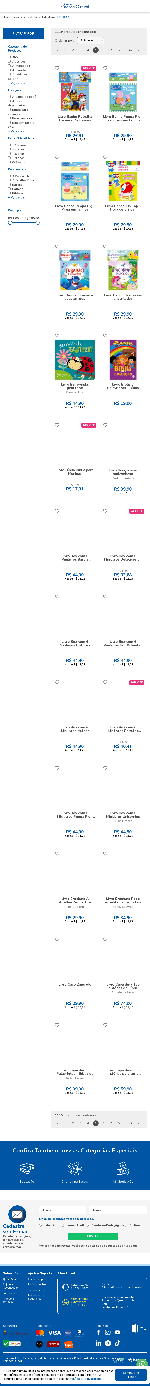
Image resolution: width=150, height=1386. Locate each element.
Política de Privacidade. (85, 1379)
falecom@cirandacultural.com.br (122, 1287)
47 (131, 50)
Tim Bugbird (75, 906)
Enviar (93, 1236)
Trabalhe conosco (8, 1300)
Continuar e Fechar (131, 1375)
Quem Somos (11, 1279)
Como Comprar (37, 1279)
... (124, 50)
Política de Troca (38, 1284)
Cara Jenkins (75, 392)
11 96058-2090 (80, 1305)
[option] (27, 1172)
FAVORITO (57, 68)
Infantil (50, 1225)
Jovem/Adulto (76, 1225)
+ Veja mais (16, 83)
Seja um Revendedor (10, 1286)
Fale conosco (11, 1293)
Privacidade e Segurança (36, 1297)
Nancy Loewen (122, 906)
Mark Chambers (123, 478)
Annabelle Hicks (123, 992)
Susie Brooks (123, 821)
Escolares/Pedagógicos (108, 1225)
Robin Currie (75, 1078)
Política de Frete (38, 1290)
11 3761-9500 (79, 1288)
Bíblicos (135, 1225)
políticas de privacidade (121, 1246)
